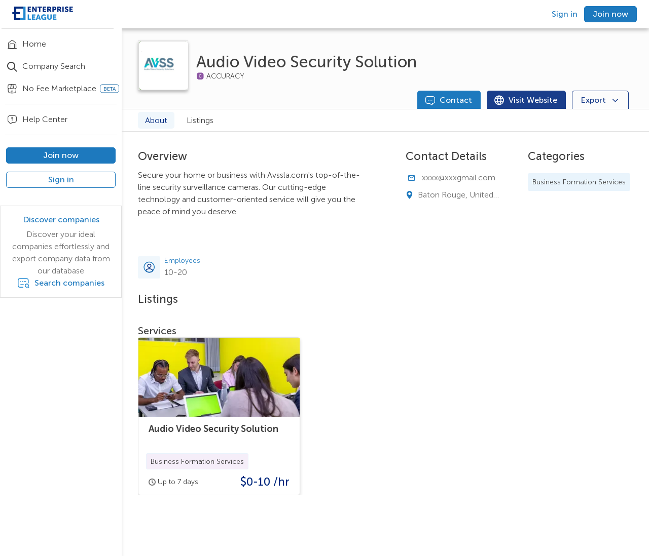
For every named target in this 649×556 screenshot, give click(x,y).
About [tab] (156, 120)
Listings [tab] (200, 120)
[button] (197, 461)
